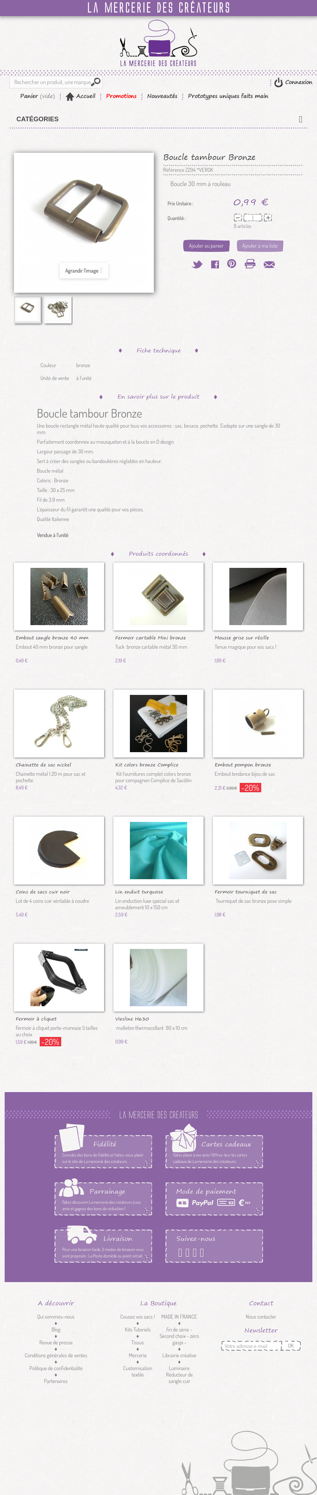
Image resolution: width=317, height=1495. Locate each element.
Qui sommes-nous (55, 1316)
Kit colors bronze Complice (147, 764)
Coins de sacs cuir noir (43, 891)
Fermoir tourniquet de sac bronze (246, 891)
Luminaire (179, 1368)
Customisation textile (137, 1371)
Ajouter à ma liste (260, 245)
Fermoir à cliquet (36, 1018)
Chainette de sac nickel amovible (43, 764)
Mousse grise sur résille (242, 637)
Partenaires (56, 1381)
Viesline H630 (132, 1018)
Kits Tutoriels (138, 1329)
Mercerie (138, 1355)
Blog (56, 1329)
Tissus (137, 1342)
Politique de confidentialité (56, 1368)
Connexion (297, 82)
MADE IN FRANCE (179, 1316)
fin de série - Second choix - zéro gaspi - (179, 1336)
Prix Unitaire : (180, 203)
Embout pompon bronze (243, 764)
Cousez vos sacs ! (137, 1316)
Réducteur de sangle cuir (179, 1377)
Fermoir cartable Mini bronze (150, 637)
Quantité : (176, 218)
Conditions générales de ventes (56, 1355)
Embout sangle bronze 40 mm (52, 637)
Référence (173, 170)
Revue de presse (56, 1342)
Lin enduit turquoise (139, 891)
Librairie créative (179, 1355)
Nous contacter (261, 1316)
